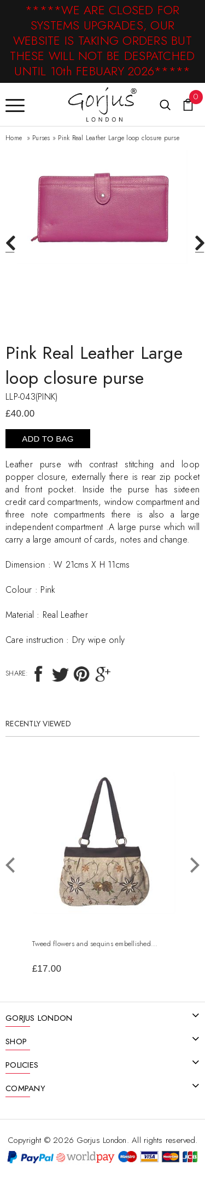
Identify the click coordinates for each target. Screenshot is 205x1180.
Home (13, 138)
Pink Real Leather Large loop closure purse (118, 138)
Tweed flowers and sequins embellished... (95, 943)
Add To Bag (47, 438)
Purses (41, 138)
